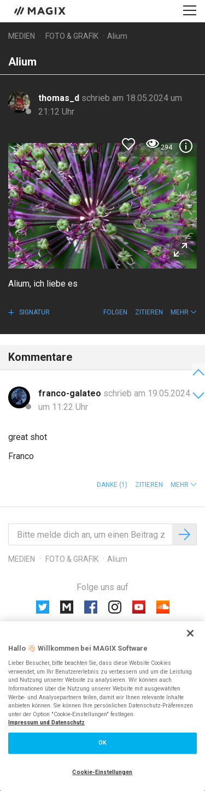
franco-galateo (70, 393)
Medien (21, 36)
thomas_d (59, 98)
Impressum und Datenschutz (46, 722)
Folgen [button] (115, 312)
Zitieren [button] (149, 312)
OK (102, 742)
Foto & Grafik (71, 36)
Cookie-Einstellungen (102, 772)
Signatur (33, 312)
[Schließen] (190, 633)
